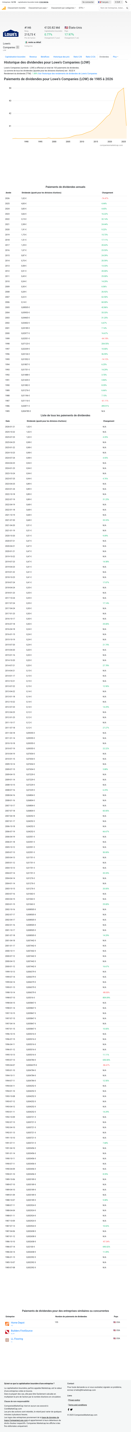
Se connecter (88, 2)
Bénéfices (45, 57)
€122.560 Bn (43, 2)
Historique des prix (61, 57)
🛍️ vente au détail (33, 42)
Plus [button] (115, 57)
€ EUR (118, 2)
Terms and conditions (77, 1405)
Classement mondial (16, 8)
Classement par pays (38, 8)
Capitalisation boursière (15, 57)
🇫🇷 (103, 2)
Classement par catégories (62, 8)
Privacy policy (74, 1400)
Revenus (33, 57)
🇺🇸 (73, 27)
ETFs (81, 8)
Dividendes (104, 57)
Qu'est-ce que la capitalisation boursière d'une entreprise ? (29, 1383)
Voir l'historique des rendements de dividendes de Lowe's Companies (67, 73)
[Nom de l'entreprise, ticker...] (114, 8)
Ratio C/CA (90, 57)
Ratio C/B (78, 57)
